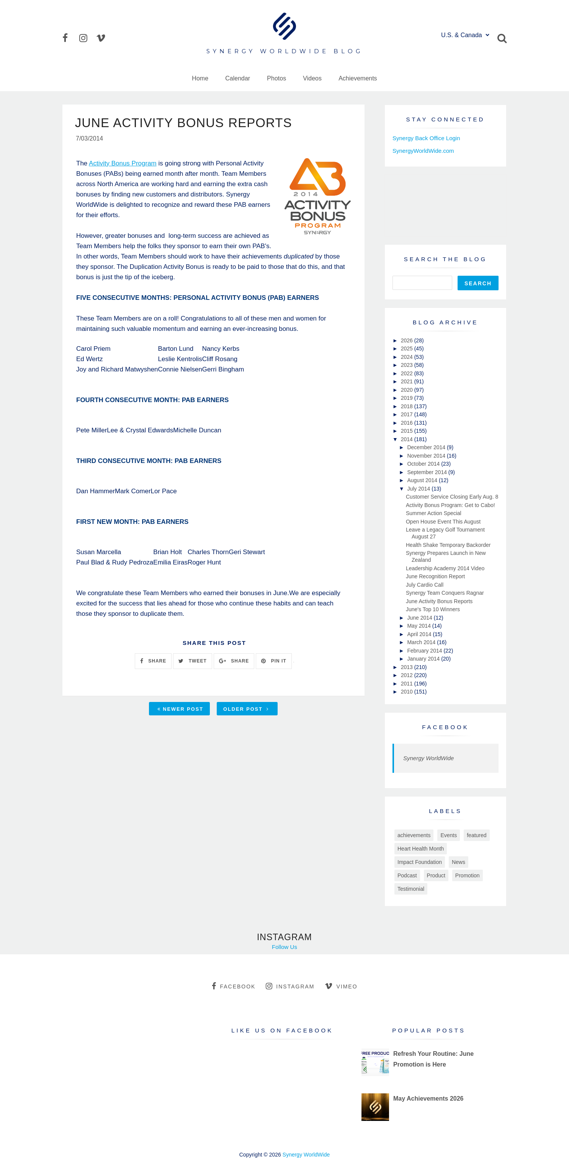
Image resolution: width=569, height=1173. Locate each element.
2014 (407, 439)
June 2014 (420, 618)
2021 (407, 381)
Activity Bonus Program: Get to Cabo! (450, 505)
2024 (407, 357)
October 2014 (424, 464)
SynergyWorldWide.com (423, 150)
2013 (407, 667)
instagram (290, 986)
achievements (413, 835)
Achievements (357, 78)
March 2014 (422, 642)
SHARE (153, 661)
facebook (233, 986)
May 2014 (419, 626)
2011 (407, 684)
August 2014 (423, 480)
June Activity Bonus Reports (439, 601)
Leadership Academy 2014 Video (445, 568)
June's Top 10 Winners (433, 609)
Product (436, 875)
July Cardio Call (424, 585)
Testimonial (410, 889)
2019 (407, 398)
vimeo (341, 986)
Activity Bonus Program (123, 164)
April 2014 (420, 634)
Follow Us (284, 947)
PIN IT (273, 661)
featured (476, 835)
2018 (407, 406)
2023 (407, 365)
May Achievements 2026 (428, 1098)
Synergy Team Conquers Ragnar (445, 593)
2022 (407, 373)
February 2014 (425, 651)
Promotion (467, 875)
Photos (276, 78)
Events (448, 835)
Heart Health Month (420, 849)
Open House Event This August (443, 522)
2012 (407, 675)
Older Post (246, 710)
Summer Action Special (433, 513)
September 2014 (427, 472)
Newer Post (180, 710)
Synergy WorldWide (428, 758)
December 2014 (427, 447)
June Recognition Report (435, 576)
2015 (407, 431)
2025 (407, 348)
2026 (407, 340)
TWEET (192, 661)
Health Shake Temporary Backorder (448, 545)
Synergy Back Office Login (426, 138)
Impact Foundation (419, 862)
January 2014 (424, 659)
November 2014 (427, 456)
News (458, 862)
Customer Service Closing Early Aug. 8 (452, 497)
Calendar (237, 78)
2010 (407, 692)
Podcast (407, 875)
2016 (407, 423)
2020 (407, 390)
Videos (312, 78)
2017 (407, 414)
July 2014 (419, 489)
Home (200, 78)
